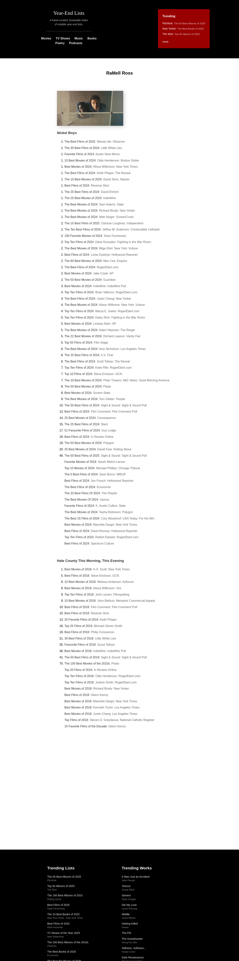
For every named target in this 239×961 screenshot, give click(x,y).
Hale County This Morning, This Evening (90, 561)
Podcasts (75, 43)
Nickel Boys (67, 133)
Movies (46, 38)
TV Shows (63, 38)
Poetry (60, 43)
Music (79, 38)
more (165, 41)
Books (92, 38)
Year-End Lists (68, 13)
